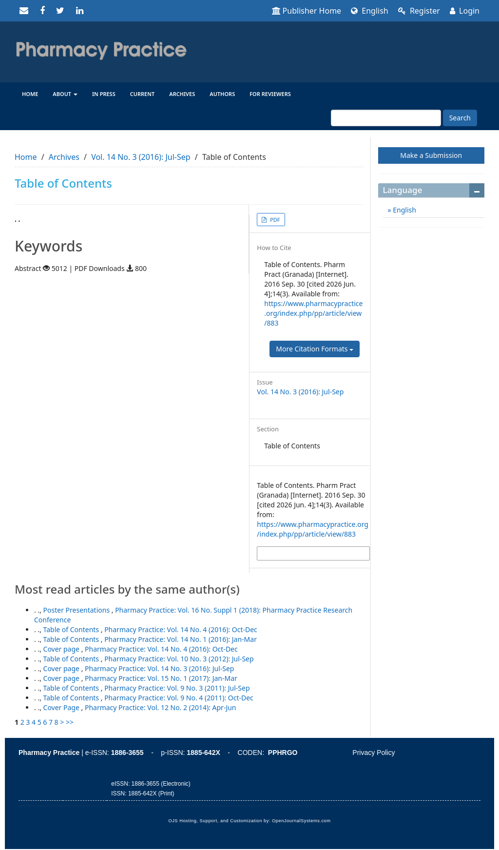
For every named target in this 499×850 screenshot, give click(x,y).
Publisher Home (307, 10)
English (369, 10)
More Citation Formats (314, 348)
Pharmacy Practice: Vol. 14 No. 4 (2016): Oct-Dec (180, 629)
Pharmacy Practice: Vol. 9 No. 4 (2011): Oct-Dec (178, 697)
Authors (222, 93)
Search (460, 117)
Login (465, 10)
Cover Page (62, 707)
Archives (182, 93)
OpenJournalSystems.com (301, 820)
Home (30, 93)
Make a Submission (431, 155)
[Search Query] (386, 118)
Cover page (62, 649)
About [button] (65, 93)
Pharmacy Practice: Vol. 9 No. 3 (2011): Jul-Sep (177, 688)
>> (70, 722)
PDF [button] (274, 219)
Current (142, 93)
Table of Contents (72, 629)
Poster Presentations (77, 610)
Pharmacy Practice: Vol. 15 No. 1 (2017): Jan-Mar (161, 678)
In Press (103, 93)
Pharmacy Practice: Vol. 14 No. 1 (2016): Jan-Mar (180, 639)
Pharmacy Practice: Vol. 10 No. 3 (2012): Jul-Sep (178, 658)
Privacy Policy (373, 752)
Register (419, 10)
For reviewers (270, 93)
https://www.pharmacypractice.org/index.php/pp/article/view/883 (313, 313)
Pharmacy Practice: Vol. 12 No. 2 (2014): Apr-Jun (160, 707)
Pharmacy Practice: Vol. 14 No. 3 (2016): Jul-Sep (159, 668)
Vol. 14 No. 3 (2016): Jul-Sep (140, 157)
